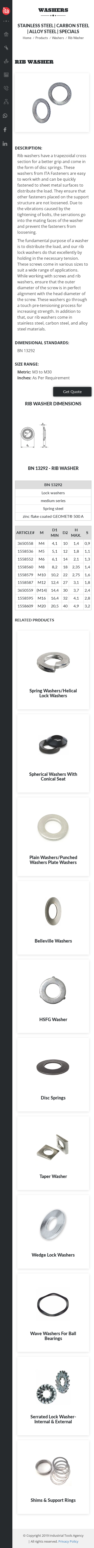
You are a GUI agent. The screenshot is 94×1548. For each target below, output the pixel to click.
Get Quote (72, 391)
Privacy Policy (68, 1541)
